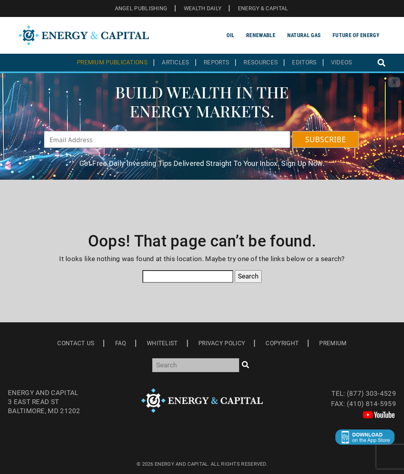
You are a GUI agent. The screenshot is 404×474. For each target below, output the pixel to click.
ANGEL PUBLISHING (141, 8)
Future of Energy (356, 35)
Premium (332, 343)
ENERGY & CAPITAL (263, 8)
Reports (216, 62)
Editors (304, 62)
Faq (120, 343)
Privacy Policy (221, 343)
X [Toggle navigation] (394, 82)
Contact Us (75, 343)
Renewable (260, 35)
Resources (260, 62)
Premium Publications (112, 62)
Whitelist (162, 343)
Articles (175, 62)
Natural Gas (304, 35)
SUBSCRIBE (325, 139)
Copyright (282, 343)
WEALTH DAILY (203, 8)
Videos (341, 62)
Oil (230, 35)
